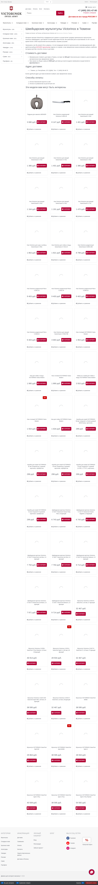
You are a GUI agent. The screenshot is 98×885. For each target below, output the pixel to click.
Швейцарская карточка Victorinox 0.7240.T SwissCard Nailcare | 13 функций (61, 602)
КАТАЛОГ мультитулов (43, 47)
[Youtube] (67, 843)
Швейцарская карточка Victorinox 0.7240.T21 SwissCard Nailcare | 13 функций (85, 557)
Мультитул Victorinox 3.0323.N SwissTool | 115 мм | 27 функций (86, 601)
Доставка (28, 9)
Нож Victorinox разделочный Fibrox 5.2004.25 (85, 289)
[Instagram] (67, 848)
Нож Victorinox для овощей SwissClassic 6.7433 (36, 159)
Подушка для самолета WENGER (36, 114)
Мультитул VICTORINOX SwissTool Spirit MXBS (61, 748)
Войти (86, 2)
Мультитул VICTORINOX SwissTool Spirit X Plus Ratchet (85, 796)
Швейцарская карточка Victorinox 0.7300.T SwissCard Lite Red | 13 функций (61, 557)
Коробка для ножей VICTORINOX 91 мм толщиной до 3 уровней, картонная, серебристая (61, 466)
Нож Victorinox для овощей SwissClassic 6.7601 (85, 159)
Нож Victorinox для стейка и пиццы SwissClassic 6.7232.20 (61, 246)
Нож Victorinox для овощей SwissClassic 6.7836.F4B (61, 333)
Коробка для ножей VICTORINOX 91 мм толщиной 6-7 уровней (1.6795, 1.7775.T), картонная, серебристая (85, 466)
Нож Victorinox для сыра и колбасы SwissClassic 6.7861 (37, 246)
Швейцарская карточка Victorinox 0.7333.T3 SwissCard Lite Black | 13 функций (36, 602)
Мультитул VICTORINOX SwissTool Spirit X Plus (36, 796)
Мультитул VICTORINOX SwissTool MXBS (85, 698)
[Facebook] (67, 838)
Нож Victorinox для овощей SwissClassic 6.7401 (85, 115)
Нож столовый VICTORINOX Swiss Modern (85, 333)
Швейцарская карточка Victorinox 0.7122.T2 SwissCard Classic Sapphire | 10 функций (85, 511)
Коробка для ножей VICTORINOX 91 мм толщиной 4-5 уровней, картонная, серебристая (36, 511)
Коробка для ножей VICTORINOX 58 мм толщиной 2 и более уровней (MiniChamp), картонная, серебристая (86, 421)
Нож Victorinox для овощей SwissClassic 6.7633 (36, 202)
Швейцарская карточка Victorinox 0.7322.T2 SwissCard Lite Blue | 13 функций (36, 557)
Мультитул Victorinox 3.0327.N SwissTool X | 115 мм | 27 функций (85, 649)
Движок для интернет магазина (10, 876)
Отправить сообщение (89, 13)
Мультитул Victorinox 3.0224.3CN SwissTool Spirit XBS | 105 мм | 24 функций (36, 699)
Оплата (35, 9)
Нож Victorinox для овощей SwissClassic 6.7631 (61, 202)
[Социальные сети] (91, 872)
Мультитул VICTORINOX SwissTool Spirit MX (36, 748)
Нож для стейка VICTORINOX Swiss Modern (61, 420)
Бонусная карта (87, 844)
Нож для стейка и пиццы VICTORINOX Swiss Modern (36, 376)
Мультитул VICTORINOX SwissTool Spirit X (85, 748)
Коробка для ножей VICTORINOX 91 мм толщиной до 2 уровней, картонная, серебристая (36, 466)
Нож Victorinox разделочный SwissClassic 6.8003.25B (86, 246)
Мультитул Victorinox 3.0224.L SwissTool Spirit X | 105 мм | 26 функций (61, 650)
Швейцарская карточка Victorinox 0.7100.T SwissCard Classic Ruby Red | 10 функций (61, 511)
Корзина (78, 883)
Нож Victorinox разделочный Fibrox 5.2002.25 (61, 289)
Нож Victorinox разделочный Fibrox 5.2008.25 (36, 333)
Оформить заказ (91, 883)
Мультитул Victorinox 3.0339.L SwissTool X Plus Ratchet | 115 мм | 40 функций (36, 650)
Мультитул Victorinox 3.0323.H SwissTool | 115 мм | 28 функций (61, 698)
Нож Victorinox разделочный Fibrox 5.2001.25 (36, 289)
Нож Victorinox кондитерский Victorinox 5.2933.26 (61, 115)
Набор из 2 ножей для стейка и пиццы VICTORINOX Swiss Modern (85, 376)
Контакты (47, 9)
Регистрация (93, 2)
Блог (40, 9)
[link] (10, 2)
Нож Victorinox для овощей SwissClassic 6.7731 (85, 202)
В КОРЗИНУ (42, 122)
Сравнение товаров (24, 883)
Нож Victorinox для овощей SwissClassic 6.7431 (61, 159)
